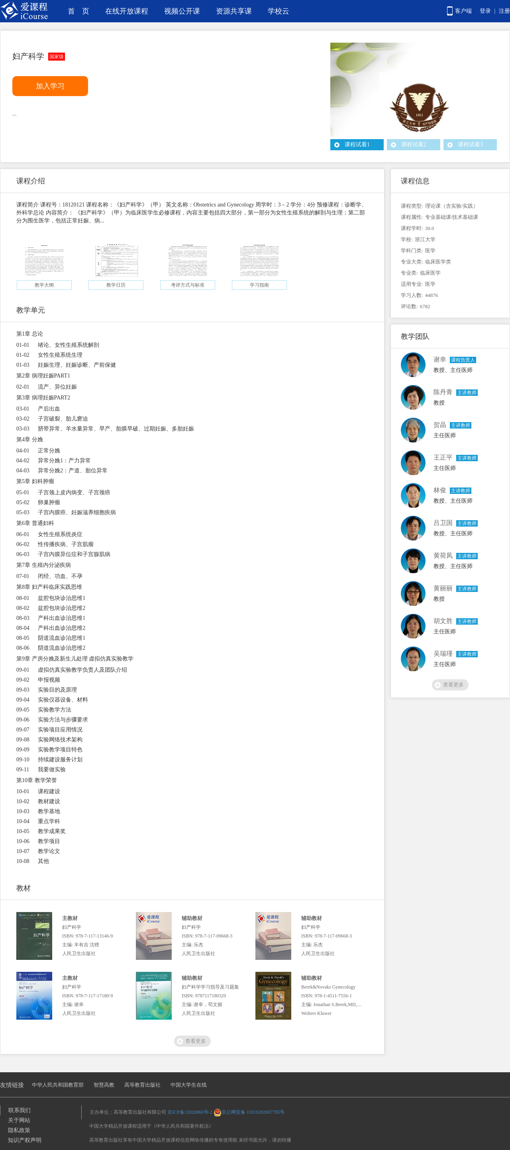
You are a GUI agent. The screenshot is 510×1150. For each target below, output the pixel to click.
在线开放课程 (126, 11)
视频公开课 (182, 11)
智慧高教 (104, 1085)
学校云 (278, 11)
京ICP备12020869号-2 (189, 1112)
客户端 (463, 11)
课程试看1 (357, 144)
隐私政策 (19, 1130)
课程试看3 (470, 144)
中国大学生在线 (189, 1085)
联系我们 (19, 1110)
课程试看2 (413, 144)
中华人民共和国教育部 (58, 1085)
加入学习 (50, 86)
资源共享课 (234, 11)
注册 (504, 11)
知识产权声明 (24, 1140)
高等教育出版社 (142, 1085)
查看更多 (195, 1041)
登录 (485, 11)
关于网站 (19, 1120)
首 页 (78, 11)
